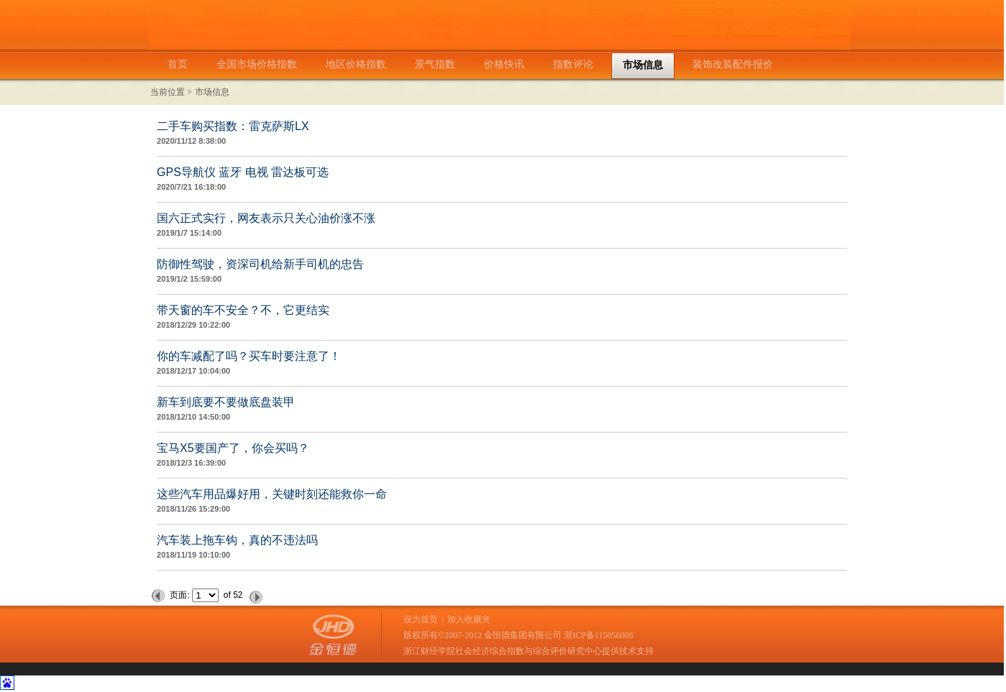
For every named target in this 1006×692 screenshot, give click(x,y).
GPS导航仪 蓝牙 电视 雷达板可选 (243, 172)
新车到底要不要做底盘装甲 (226, 402)
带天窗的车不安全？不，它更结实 (243, 310)
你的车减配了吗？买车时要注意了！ (249, 356)
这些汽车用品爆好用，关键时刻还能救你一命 (272, 494)
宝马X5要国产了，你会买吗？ (233, 448)
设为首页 (420, 619)
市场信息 (212, 92)
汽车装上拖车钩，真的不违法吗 (237, 540)
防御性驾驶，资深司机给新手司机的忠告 (260, 264)
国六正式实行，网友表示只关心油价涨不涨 (266, 218)
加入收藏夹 (468, 619)
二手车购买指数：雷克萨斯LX (233, 126)
